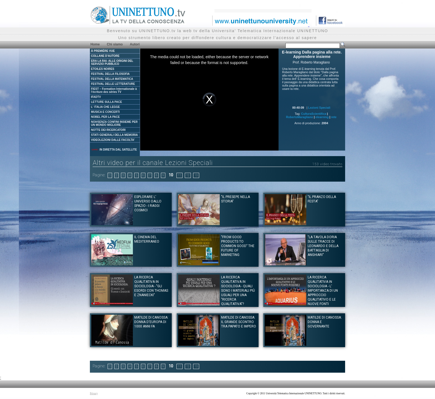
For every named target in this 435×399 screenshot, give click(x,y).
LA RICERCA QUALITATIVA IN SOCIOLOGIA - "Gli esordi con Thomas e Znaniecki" (151, 286)
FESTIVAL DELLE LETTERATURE (113, 83)
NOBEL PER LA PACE (105, 116)
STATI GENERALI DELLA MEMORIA (114, 134)
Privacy (94, 393)
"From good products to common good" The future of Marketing (237, 246)
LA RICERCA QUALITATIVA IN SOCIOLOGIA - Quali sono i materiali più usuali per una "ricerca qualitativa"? (238, 290)
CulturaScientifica (313, 113)
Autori (135, 44)
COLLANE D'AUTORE (105, 55)
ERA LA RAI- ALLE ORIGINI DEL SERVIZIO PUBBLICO (112, 62)
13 (196, 175)
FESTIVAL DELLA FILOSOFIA (110, 73)
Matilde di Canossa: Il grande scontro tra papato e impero (238, 322)
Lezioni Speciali (319, 107)
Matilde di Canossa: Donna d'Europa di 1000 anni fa (151, 322)
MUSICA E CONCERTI (105, 111)
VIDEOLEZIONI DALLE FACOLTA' (113, 139)
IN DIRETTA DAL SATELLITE (114, 149)
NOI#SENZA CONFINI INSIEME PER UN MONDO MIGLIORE (114, 123)
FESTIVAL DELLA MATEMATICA (112, 78)
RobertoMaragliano (299, 117)
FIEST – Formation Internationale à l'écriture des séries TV (114, 90)
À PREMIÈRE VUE (103, 50)
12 (187, 175)
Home (95, 44)
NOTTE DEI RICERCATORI (108, 129)
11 (179, 175)
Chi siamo (115, 44)
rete (334, 117)
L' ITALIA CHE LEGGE (105, 106)
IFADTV (96, 96)
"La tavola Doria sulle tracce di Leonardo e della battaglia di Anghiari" (323, 246)
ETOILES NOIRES (102, 68)
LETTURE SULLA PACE (106, 101)
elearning (321, 117)
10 (171, 174)
